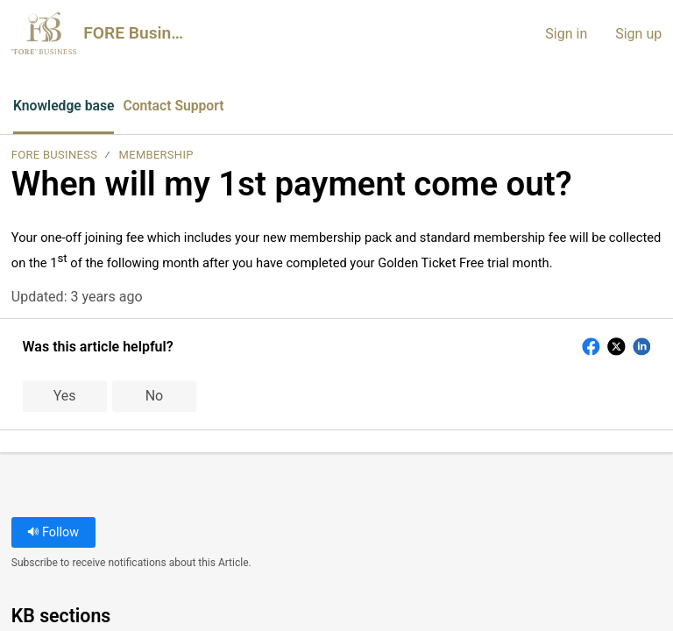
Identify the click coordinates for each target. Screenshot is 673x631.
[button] (268, 107)
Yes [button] (64, 396)
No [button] (154, 396)
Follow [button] (53, 532)
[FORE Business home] (43, 33)
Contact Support (176, 105)
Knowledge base (65, 105)
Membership (156, 155)
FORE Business (54, 155)
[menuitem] (653, 107)
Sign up (638, 33)
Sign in (566, 33)
